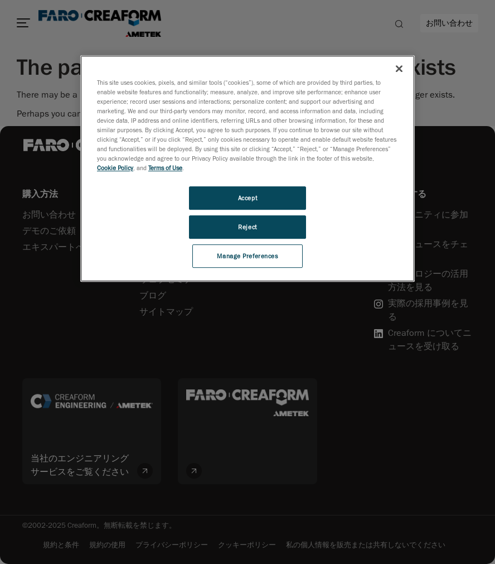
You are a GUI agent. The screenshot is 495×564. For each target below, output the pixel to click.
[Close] (399, 68)
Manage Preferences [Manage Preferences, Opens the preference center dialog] (247, 255)
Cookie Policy (115, 167)
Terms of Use (165, 167)
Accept (247, 197)
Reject (247, 226)
